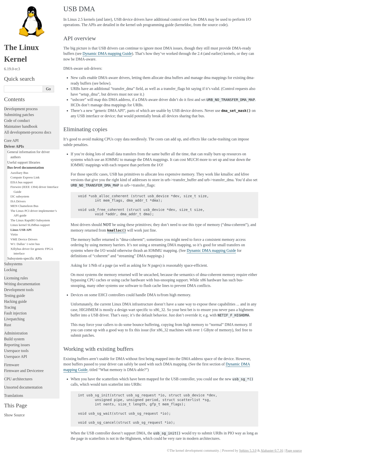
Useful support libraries (23, 162)
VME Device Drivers (24, 239)
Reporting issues (17, 345)
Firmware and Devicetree (24, 371)
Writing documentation (22, 284)
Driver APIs (14, 146)
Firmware (11, 365)
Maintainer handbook (20, 126)
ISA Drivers (18, 201)
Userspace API (15, 356)
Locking (10, 270)
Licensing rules (16, 278)
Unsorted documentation (23, 387)
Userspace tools (16, 351)
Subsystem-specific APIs (24, 258)
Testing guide (14, 296)
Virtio (14, 234)
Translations (13, 395)
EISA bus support (21, 182)
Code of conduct (17, 120)
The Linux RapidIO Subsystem (30, 220)
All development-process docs (27, 132)
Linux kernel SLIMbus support (30, 225)
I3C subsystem (19, 196)
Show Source (14, 415)
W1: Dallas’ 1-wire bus (25, 244)
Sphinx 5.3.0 (247, 450)
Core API (11, 140)
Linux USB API (21, 230)
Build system (14, 339)
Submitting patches (19, 115)
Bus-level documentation (25, 167)
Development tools (18, 290)
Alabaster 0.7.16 (272, 450)
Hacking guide (15, 301)
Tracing (10, 307)
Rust (7, 325)
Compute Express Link (25, 177)
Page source (294, 450)
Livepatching (14, 319)
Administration (16, 333)
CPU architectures (18, 379)
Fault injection (15, 313)
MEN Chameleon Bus (24, 206)
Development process (21, 109)
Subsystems (13, 264)
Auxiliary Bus (19, 173)
